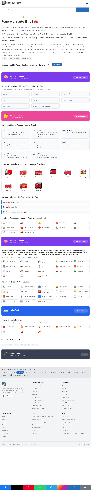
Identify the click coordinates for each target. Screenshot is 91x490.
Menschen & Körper (38, 423)
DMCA (63, 465)
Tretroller (60, 227)
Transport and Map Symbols (41, 107)
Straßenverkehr (29, 17)
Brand (4, 58)
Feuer (77, 344)
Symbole (34, 431)
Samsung (5, 467)
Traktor (24, 223)
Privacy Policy (66, 459)
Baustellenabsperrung (28, 232)
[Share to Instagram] (62, 487)
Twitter (4, 465)
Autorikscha (79, 271)
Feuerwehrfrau (9, 344)
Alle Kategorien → (67, 445)
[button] (15, 93)
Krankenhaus (44, 286)
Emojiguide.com (6, 17)
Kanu (41, 301)
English (5, 409)
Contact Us (65, 467)
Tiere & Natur (36, 440)
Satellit (24, 291)
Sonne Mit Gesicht (81, 291)
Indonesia (18, 412)
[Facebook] (3, 433)
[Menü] (87, 3)
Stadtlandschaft (9, 301)
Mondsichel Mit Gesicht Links (9, 291)
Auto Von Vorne (27, 227)
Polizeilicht (61, 223)
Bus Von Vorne (9, 266)
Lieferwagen (8, 227)
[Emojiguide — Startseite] (4, 421)
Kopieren (57, 64)
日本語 (76, 409)
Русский (61, 409)
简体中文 (69, 409)
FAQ (33, 473)
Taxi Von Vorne (9, 261)
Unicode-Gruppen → (38, 445)
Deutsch (20, 409)
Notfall (34, 362)
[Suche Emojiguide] (39, 10)
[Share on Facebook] (5, 487)
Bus (76, 227)
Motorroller (43, 275)
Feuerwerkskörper (45, 349)
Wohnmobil (79, 223)
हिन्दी (10, 412)
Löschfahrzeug (26, 58)
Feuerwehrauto (14, 58)
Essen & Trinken (37, 443)
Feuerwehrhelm (7, 362)
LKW (28, 362)
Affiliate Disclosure (67, 462)
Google (4, 456)
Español (12, 409)
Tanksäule (7, 275)
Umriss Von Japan (45, 296)
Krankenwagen (9, 349)
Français (27, 409)
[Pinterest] (11, 433)
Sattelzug (25, 271)
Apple (4, 453)
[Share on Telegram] (51, 487)
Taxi (41, 223)
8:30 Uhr (78, 296)
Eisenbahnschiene (10, 223)
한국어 (83, 409)
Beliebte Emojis (36, 465)
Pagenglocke (61, 286)
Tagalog (25, 412)
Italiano (35, 409)
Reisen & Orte (18, 17)
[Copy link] (74, 487)
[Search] (82, 10)
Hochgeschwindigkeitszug (10, 232)
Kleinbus (7, 271)
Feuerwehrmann (27, 344)
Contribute (65, 453)
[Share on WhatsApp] (40, 487)
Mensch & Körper (67, 423)
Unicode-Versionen (38, 462)
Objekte (34, 428)
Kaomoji (34, 470)
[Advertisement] (45, 319)
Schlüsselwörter (37, 456)
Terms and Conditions (68, 456)
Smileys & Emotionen (38, 437)
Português (53, 409)
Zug (41, 266)
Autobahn (78, 261)
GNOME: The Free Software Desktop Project (75, 470)
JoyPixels (5, 470)
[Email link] (85, 487)
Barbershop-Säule (27, 296)
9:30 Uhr (7, 286)
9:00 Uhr (60, 291)
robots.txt (86, 481)
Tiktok (4, 473)
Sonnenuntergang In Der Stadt (45, 291)
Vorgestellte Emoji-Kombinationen (42, 453)
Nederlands (43, 409)
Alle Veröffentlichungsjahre (40, 459)
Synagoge (78, 286)
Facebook (5, 459)
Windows (5, 462)
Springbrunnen (26, 286)
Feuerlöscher (44, 344)
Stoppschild (43, 227)
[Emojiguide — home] (11, 3)
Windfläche (61, 296)
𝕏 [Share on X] (17, 487)
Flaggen (34, 426)
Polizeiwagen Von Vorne (45, 261)
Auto (59, 271)
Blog (33, 467)
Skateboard (25, 266)
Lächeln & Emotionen (68, 437)
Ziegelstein (8, 296)
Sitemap (80, 481)
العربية (5, 412)
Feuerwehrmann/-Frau (63, 344)
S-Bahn (24, 261)
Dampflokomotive (63, 266)
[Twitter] (7, 433)
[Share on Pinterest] (28, 487)
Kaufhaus (24, 301)
